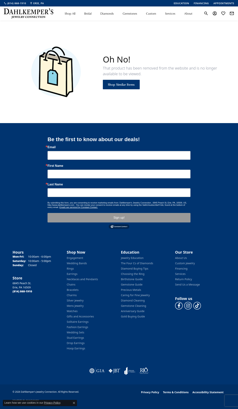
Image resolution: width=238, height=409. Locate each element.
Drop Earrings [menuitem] (76, 343)
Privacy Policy (150, 392)
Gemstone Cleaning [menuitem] (133, 306)
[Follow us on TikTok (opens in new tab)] (197, 305)
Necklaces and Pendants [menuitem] (82, 279)
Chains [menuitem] (71, 284)
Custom (151, 13)
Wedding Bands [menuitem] (77, 263)
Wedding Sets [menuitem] (75, 332)
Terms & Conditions (176, 392)
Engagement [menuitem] (75, 258)
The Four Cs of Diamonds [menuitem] (137, 263)
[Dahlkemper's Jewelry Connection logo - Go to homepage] (28, 13)
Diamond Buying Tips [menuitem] (134, 268)
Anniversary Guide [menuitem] (132, 311)
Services (170, 13)
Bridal (87, 13)
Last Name (55, 184)
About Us (181, 258)
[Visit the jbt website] (114, 371)
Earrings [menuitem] (72, 274)
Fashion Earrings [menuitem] (77, 327)
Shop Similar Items (121, 84)
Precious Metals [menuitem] (131, 290)
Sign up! (119, 217)
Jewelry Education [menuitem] (132, 258)
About (188, 13)
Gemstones (130, 13)
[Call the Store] (22, 291)
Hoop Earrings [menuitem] (76, 348)
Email (52, 147)
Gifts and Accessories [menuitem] (80, 316)
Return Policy (183, 279)
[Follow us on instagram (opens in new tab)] (188, 305)
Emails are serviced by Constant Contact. (78, 207)
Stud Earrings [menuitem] (75, 337)
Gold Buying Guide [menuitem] (133, 316)
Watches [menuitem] (72, 311)
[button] (206, 13)
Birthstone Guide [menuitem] (132, 279)
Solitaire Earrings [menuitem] (78, 322)
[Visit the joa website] (129, 371)
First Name (55, 165)
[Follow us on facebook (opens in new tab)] (179, 305)
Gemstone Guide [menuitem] (132, 284)
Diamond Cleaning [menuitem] (133, 300)
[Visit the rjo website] (144, 371)
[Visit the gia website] (97, 371)
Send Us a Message (187, 284)
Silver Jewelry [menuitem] (75, 300)
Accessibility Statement (208, 392)
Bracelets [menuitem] (73, 290)
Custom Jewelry (185, 263)
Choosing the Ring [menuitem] (132, 274)
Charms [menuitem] (72, 295)
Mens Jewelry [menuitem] (75, 306)
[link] (15, 3)
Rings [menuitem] (70, 268)
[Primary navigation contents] (128, 13)
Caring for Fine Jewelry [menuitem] (135, 295)
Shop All (70, 13)
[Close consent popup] (74, 403)
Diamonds (107, 13)
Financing (181, 268)
